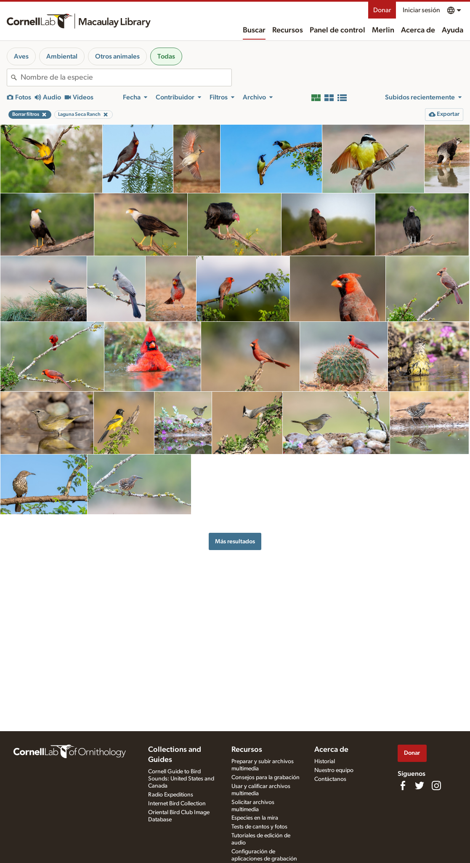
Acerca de (418, 30)
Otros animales (117, 56)
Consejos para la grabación (265, 777)
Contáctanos (330, 779)
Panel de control (337, 30)
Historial (324, 761)
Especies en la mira (254, 818)
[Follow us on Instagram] (436, 785)
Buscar (254, 30)
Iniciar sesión (421, 10)
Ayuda (452, 30)
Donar (382, 10)
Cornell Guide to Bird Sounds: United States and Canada (181, 779)
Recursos (287, 30)
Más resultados (235, 541)
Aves (21, 56)
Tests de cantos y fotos (259, 827)
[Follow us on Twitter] (419, 785)
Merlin (383, 30)
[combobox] (126, 77)
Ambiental (61, 56)
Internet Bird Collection (177, 804)
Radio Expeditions (170, 795)
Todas (166, 56)
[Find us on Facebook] (403, 785)
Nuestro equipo (333, 770)
